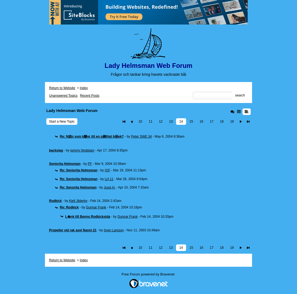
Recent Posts (89, 96)
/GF (107, 170)
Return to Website (62, 88)
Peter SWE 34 (141, 136)
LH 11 (109, 179)
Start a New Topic (62, 121)
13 (171, 121)
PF (90, 164)
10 (140, 121)
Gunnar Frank (96, 207)
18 (221, 121)
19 (232, 121)
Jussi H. (110, 187)
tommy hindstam (82, 150)
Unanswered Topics (63, 96)
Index (84, 88)
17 (211, 121)
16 (201, 121)
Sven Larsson (114, 230)
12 (160, 121)
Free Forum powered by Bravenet (148, 274)
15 (191, 121)
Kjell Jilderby (78, 201)
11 (150, 121)
